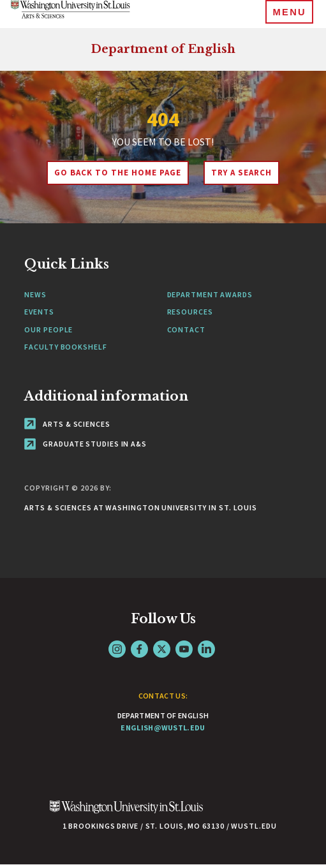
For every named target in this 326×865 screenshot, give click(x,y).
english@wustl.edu (163, 727)
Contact (186, 329)
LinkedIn (206, 649)
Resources (190, 311)
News (35, 294)
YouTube (184, 649)
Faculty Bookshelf (65, 346)
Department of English (163, 49)
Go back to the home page (117, 172)
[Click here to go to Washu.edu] (126, 813)
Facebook (139, 649)
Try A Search (241, 172)
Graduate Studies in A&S (85, 443)
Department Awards (210, 294)
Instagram (117, 649)
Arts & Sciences (67, 424)
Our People (48, 329)
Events (39, 311)
